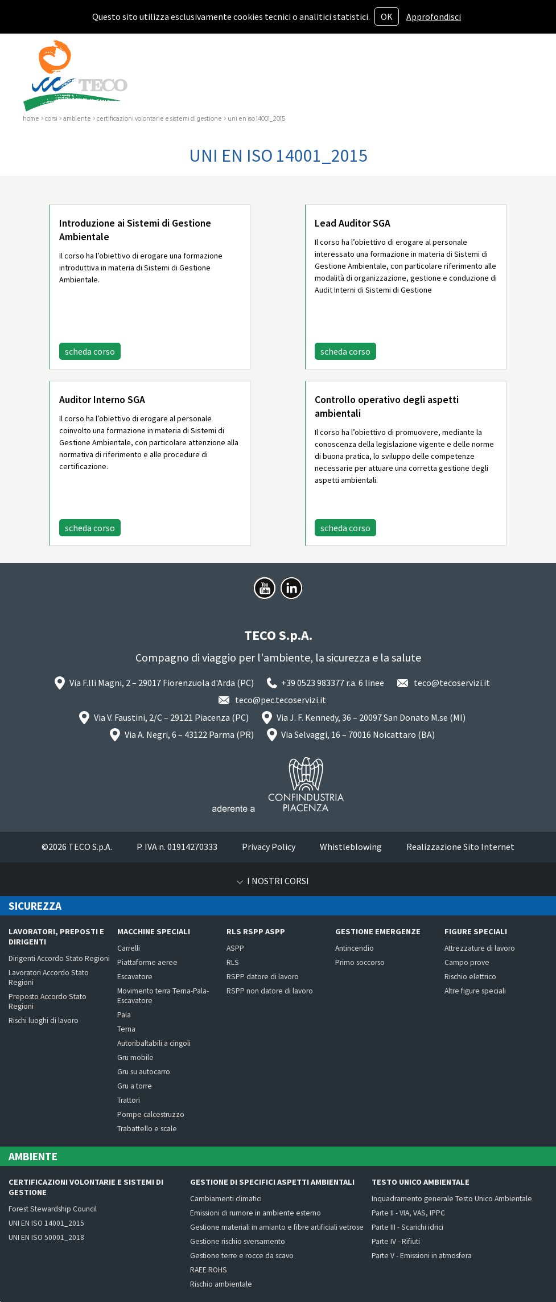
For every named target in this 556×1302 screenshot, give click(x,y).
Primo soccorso (360, 962)
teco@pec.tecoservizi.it (280, 699)
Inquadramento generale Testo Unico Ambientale (452, 1199)
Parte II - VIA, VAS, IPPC (408, 1213)
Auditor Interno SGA (102, 399)
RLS (232, 962)
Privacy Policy (268, 846)
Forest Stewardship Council (53, 1209)
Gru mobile (135, 1057)
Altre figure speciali (475, 991)
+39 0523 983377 (312, 682)
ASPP (235, 948)
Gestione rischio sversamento (237, 1241)
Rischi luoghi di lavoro (44, 1020)
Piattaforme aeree (147, 962)
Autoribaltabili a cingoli (154, 1043)
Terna (126, 1029)
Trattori (128, 1100)
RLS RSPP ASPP (255, 931)
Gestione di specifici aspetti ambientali (272, 1182)
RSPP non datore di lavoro (269, 991)
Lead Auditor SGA (352, 223)
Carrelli (128, 948)
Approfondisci (433, 16)
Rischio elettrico (470, 976)
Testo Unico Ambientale (420, 1182)
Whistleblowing (351, 846)
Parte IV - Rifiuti (396, 1241)
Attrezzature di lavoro (479, 948)
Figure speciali (475, 931)
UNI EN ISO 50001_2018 (46, 1237)
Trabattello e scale (147, 1128)
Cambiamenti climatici (226, 1199)
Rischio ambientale (221, 1284)
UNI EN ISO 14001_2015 (46, 1223)
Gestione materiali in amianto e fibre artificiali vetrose (277, 1227)
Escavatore (135, 976)
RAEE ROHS (208, 1270)
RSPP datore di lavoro (262, 976)
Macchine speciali (153, 931)
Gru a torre (134, 1086)
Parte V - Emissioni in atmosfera (422, 1255)
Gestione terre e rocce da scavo (242, 1255)
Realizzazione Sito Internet (460, 846)
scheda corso (90, 351)
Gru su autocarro (143, 1072)
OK (387, 16)
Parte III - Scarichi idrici (407, 1227)
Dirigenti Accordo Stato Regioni (59, 958)
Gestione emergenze (378, 931)
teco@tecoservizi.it (452, 682)
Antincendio (354, 948)
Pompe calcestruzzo (150, 1114)
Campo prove (466, 962)
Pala (124, 1015)
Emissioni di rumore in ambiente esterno (255, 1213)
